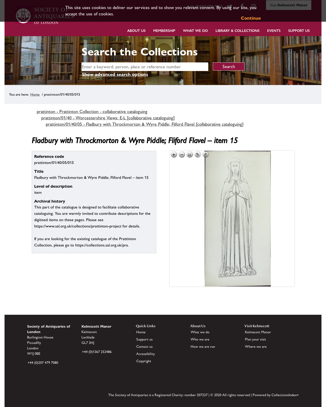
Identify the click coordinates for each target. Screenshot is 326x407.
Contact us (144, 346)
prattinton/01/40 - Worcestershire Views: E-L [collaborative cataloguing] (108, 118)
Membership (164, 30)
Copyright (143, 361)
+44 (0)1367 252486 (97, 352)
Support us (144, 339)
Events (273, 30)
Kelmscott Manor (258, 332)
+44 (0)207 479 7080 (43, 362)
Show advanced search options (115, 74)
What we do (195, 30)
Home (35, 94)
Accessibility (145, 354)
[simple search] (145, 66)
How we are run (203, 346)
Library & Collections (237, 30)
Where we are (256, 346)
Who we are (200, 339)
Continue (251, 18)
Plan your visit (255, 339)
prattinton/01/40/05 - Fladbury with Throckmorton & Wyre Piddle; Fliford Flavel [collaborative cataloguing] (145, 124)
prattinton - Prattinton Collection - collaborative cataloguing (92, 111)
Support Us (299, 30)
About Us (136, 30)
